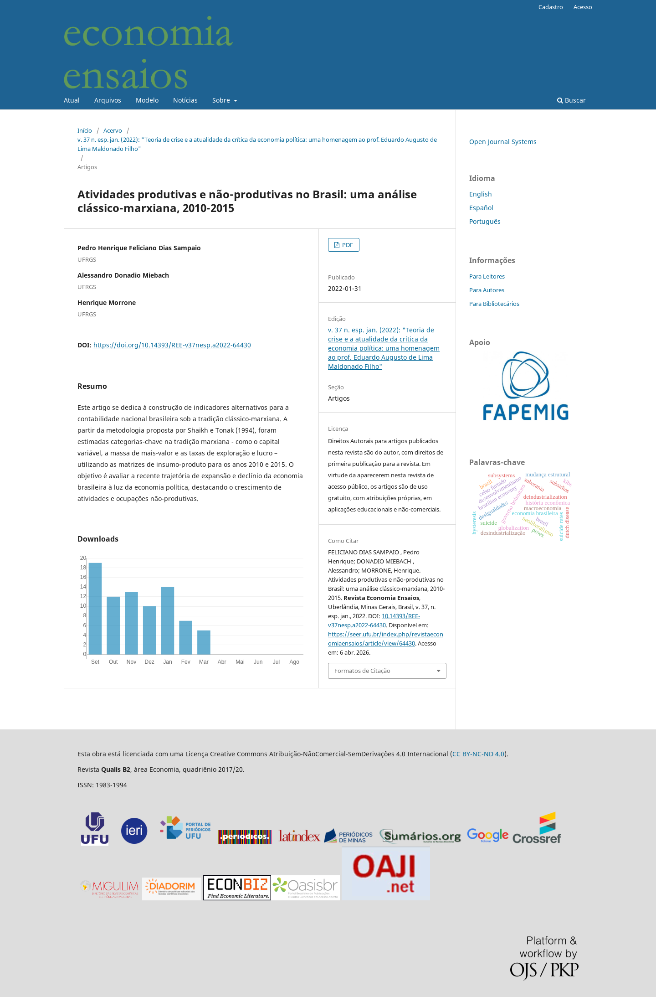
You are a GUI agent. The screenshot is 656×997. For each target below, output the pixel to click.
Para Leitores (487, 276)
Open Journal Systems (503, 141)
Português (485, 221)
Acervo (112, 130)
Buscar (571, 100)
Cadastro (550, 7)
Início (84, 130)
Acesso (583, 7)
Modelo (147, 100)
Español (481, 207)
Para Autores (486, 290)
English (480, 194)
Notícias (185, 100)
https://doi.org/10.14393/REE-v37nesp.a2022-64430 (172, 345)
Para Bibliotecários (494, 304)
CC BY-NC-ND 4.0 (478, 753)
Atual (72, 100)
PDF (347, 245)
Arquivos (107, 100)
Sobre (222, 100)
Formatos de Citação (362, 670)
